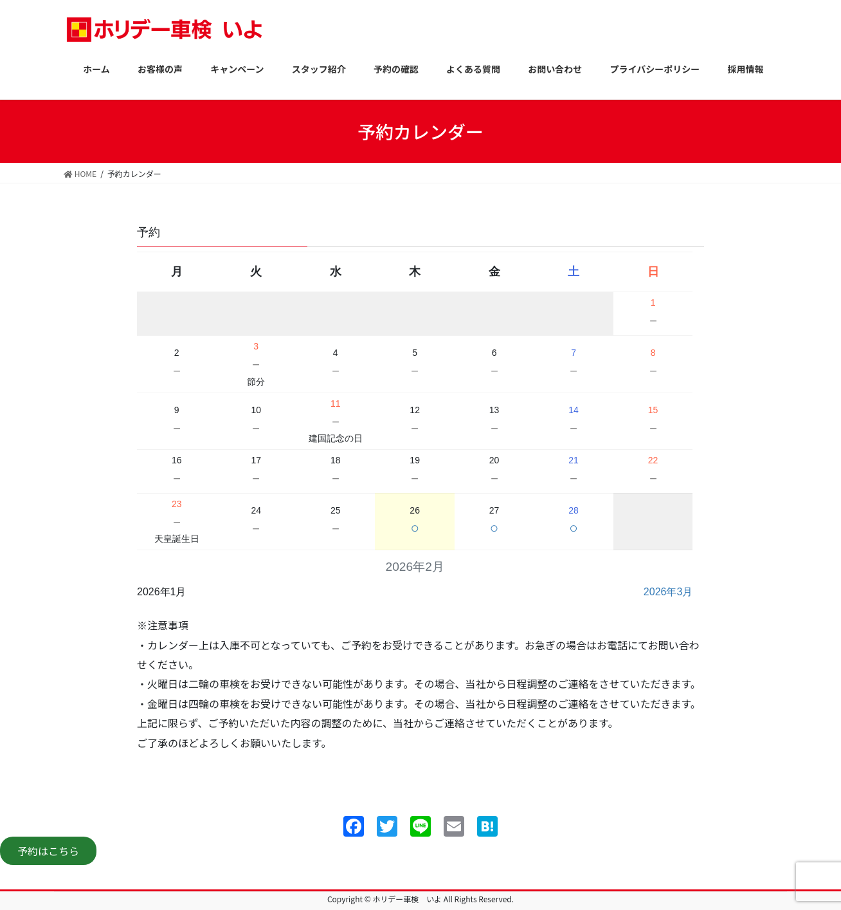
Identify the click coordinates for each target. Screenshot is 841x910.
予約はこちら (48, 851)
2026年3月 (668, 591)
